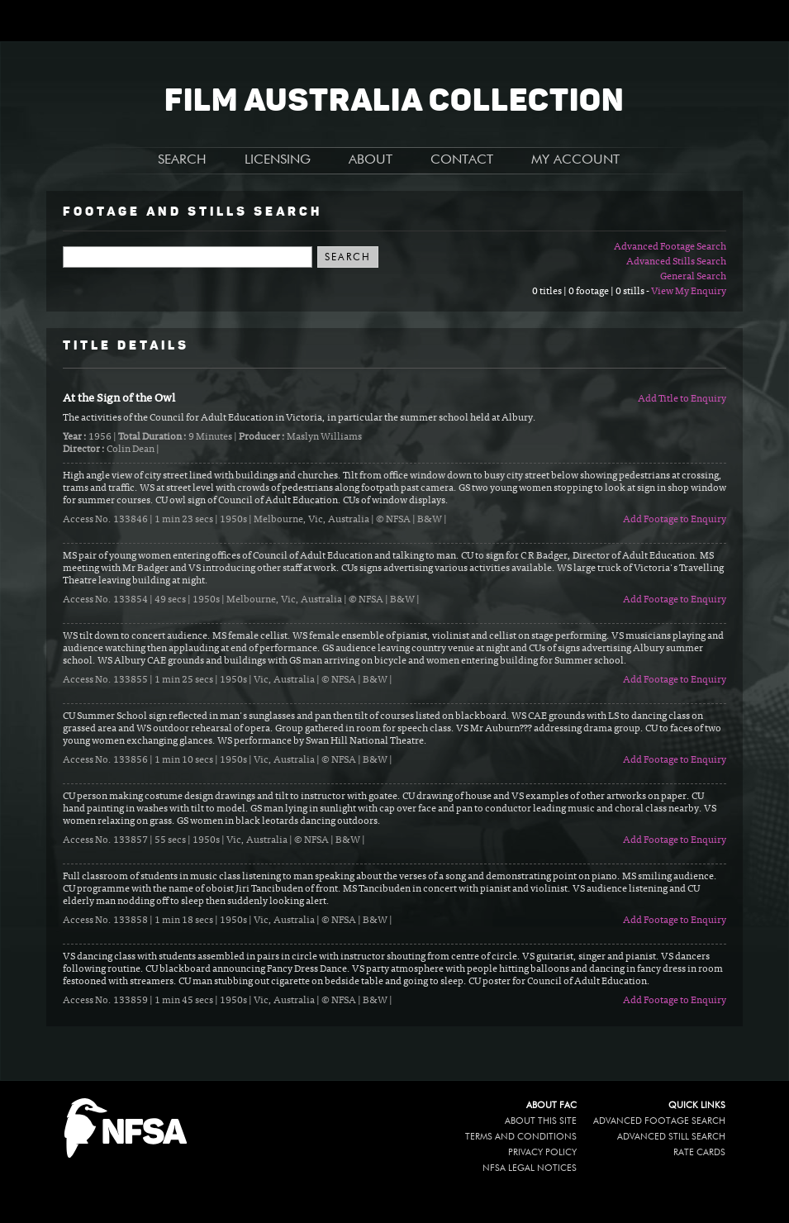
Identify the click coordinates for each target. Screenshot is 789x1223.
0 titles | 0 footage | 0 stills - (591, 292)
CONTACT (461, 160)
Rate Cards (699, 1152)
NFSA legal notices (529, 1168)
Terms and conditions (521, 1136)
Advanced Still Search (671, 1136)
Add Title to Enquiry (682, 399)
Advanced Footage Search (670, 247)
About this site (541, 1120)
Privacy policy (542, 1152)
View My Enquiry (688, 292)
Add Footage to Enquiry (674, 520)
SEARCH (182, 160)
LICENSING (278, 160)
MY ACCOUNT (575, 160)
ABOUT (370, 160)
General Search (693, 277)
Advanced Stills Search (676, 262)
